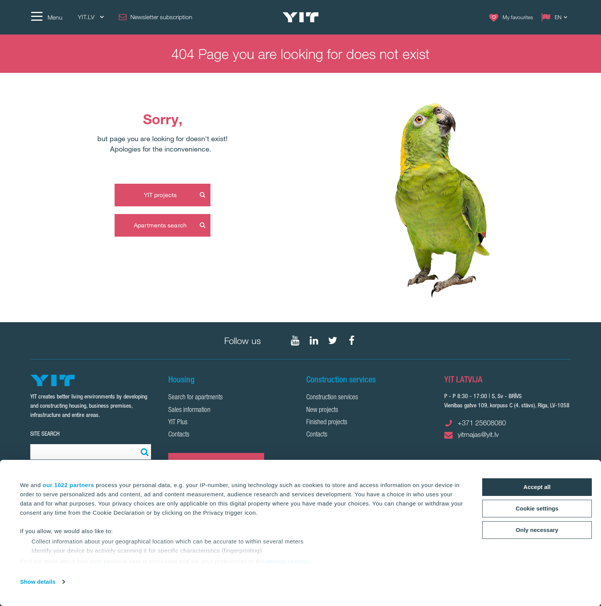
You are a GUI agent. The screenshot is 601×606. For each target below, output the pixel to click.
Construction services (332, 397)
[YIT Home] (300, 17)
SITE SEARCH (45, 433)
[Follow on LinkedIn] (314, 340)
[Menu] (46, 17)
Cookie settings (537, 508)
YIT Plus (177, 422)
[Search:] (143, 452)
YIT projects (160, 195)
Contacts (178, 434)
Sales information (189, 410)
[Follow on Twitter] (333, 340)
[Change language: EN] (556, 17)
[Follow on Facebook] (351, 340)
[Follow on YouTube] (295, 340)
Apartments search (160, 225)
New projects (322, 410)
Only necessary (537, 530)
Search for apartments (195, 397)
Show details (38, 581)
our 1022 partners (68, 485)
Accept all (537, 487)
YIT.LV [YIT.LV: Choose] (90, 17)
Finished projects (326, 422)
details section (287, 561)
